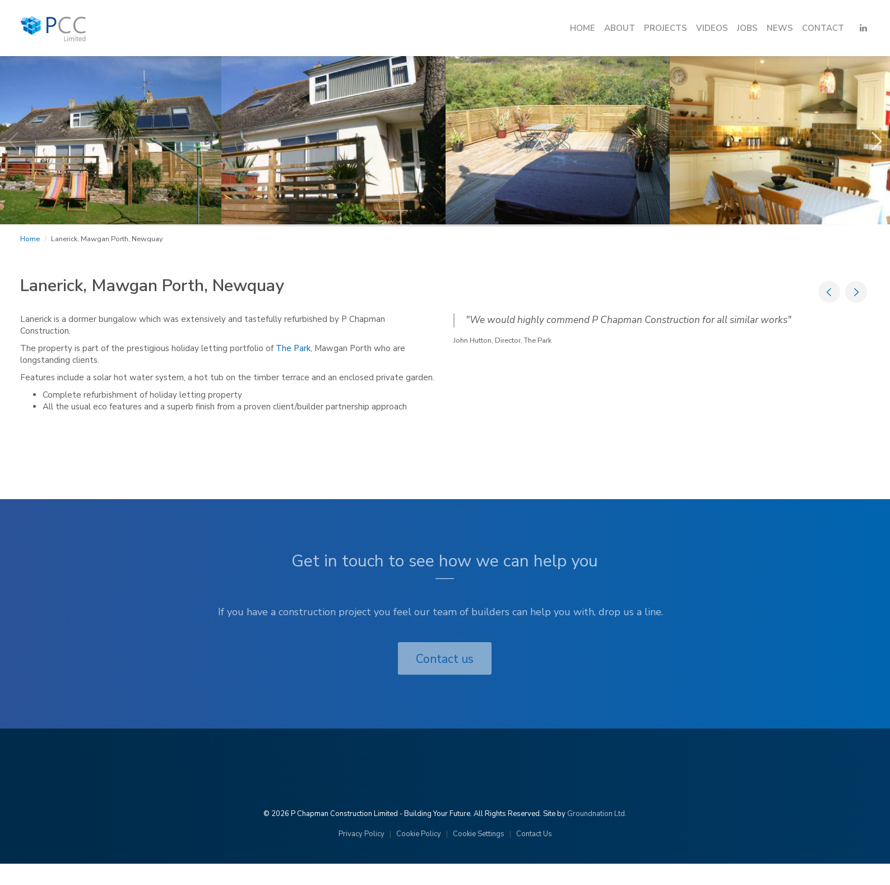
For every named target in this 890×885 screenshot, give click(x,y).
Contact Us (534, 834)
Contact (823, 28)
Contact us (445, 659)
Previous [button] (11, 135)
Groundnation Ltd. (597, 814)
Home (582, 28)
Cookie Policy (418, 834)
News (780, 28)
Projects (665, 28)
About (619, 28)
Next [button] (862, 135)
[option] (333, 140)
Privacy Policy (361, 834)
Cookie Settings (478, 834)
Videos (712, 28)
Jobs (747, 28)
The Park (293, 348)
